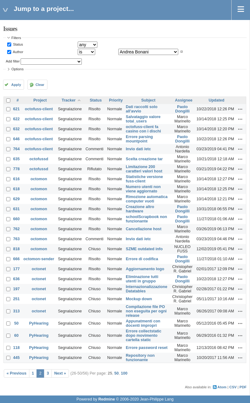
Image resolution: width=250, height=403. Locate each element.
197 (16, 289)
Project (40, 100)
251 (16, 299)
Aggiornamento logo (145, 269)
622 (16, 119)
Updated (216, 100)
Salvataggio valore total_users (143, 119)
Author (17, 51)
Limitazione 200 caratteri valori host (144, 169)
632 (16, 129)
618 (16, 189)
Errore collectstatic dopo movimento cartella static (143, 335)
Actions (240, 109)
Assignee (183, 100)
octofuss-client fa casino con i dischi (143, 129)
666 (16, 259)
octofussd (38, 159)
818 (16, 249)
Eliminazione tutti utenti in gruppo (142, 279)
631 (16, 209)
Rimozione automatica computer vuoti (147, 199)
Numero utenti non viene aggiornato (143, 189)
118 (16, 348)
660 (16, 219)
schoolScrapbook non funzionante (146, 219)
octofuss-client (39, 109)
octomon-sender (38, 259)
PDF (243, 387)
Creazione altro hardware (140, 209)
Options (18, 69)
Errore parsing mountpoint (139, 139)
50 (16, 323)
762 (16, 229)
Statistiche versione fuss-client (144, 179)
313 (16, 311)
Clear (40, 85)
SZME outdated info (144, 249)
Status (17, 44)
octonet (39, 269)
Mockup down (139, 299)
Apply (16, 85)
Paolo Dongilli (182, 109)
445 (16, 358)
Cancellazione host (143, 229)
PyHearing (38, 323)
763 (16, 239)
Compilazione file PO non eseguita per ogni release (146, 311)
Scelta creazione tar (144, 159)
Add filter (13, 61)
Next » (60, 373)
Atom (222, 387)
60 (16, 335)
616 (16, 179)
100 (124, 373)
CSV (233, 387)
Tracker (68, 100)
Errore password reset (147, 348)
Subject (148, 100)
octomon (39, 179)
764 (16, 149)
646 (16, 139)
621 (16, 109)
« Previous (17, 373)
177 (16, 269)
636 (16, 279)
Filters (16, 38)
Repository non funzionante (140, 357)
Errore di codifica (142, 259)
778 (16, 169)
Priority (116, 100)
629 (16, 199)
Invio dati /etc (138, 149)
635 (16, 159)
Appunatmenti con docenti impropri (143, 323)
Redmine (106, 399)
